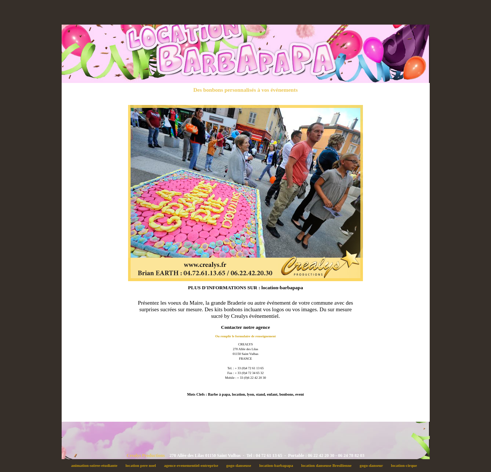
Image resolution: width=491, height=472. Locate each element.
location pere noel (143, 465)
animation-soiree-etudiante (96, 465)
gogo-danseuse (240, 465)
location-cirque (405, 465)
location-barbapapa (278, 465)
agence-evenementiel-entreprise (193, 465)
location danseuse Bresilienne (328, 465)
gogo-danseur (373, 465)
